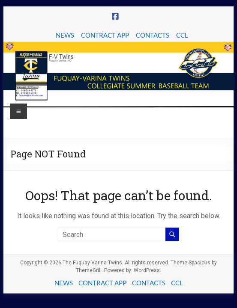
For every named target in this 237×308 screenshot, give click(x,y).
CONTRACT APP (105, 35)
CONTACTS (152, 35)
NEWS (65, 35)
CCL (182, 35)
